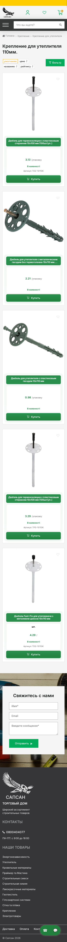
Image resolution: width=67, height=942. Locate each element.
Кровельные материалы (16, 867)
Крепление (9, 910)
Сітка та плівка (11, 905)
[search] (35, 24)
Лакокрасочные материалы (18, 889)
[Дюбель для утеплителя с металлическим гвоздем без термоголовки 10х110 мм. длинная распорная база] (33, 222)
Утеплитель (9, 862)
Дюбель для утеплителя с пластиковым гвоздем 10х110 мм (33, 379)
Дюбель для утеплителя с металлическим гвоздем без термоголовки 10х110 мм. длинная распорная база (33, 261)
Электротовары (11, 916)
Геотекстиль (9, 894)
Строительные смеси (15, 878)
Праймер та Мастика (14, 873)
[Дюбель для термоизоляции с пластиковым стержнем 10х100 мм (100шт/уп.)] (33, 103)
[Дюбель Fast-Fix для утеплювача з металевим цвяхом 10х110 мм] (33, 579)
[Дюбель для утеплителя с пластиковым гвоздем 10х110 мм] (33, 341)
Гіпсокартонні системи (16, 899)
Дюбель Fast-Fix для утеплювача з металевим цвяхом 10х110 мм (33, 617)
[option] (33, 161)
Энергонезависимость (16, 856)
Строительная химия (14, 883)
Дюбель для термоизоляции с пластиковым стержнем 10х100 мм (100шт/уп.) (33, 142)
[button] (58, 79)
